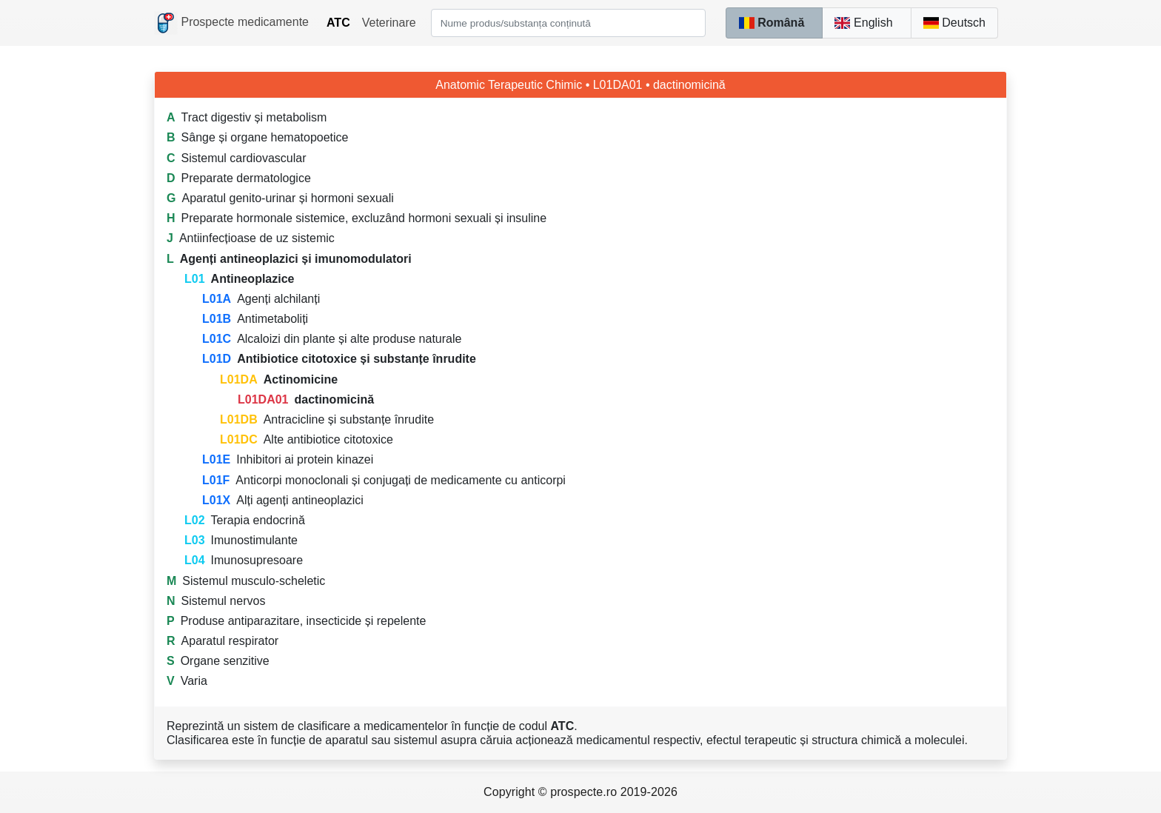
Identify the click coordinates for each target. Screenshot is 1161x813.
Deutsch (954, 22)
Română (771, 22)
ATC (338, 22)
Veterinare (389, 22)
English (863, 22)
